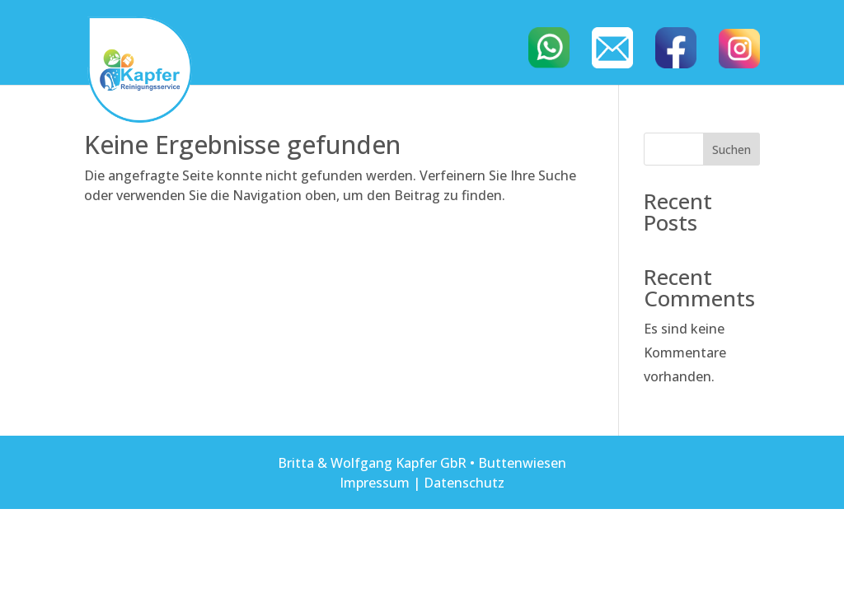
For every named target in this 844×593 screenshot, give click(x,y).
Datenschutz (464, 483)
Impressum (375, 483)
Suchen (731, 149)
